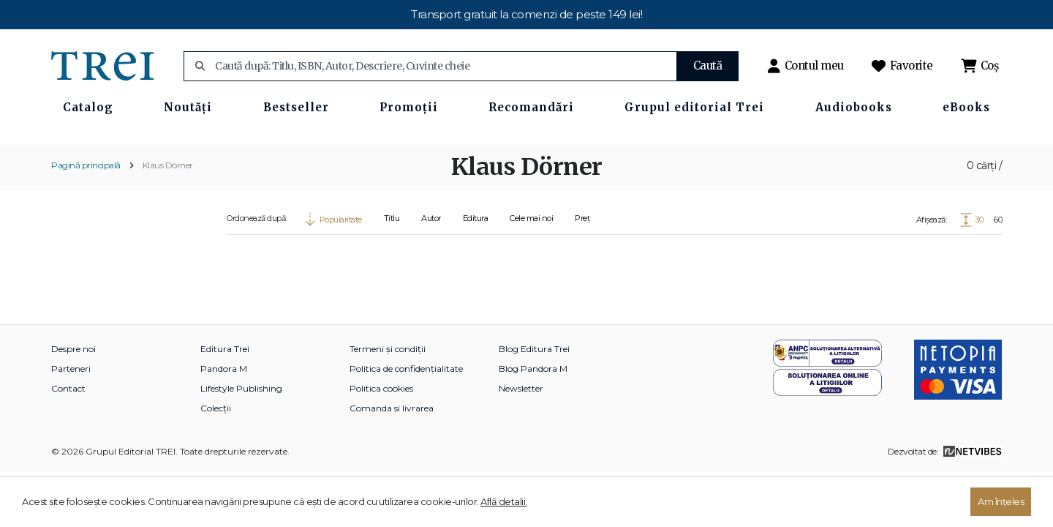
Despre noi (73, 391)
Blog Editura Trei (534, 391)
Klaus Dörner (168, 207)
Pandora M (223, 410)
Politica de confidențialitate (406, 410)
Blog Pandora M (533, 410)
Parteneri (71, 410)
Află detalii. (503, 501)
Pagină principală (86, 207)
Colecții (215, 450)
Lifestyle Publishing (241, 430)
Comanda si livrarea (392, 450)
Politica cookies (381, 430)
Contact (68, 430)
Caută (707, 65)
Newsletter (521, 430)
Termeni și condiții (388, 391)
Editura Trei (224, 391)
